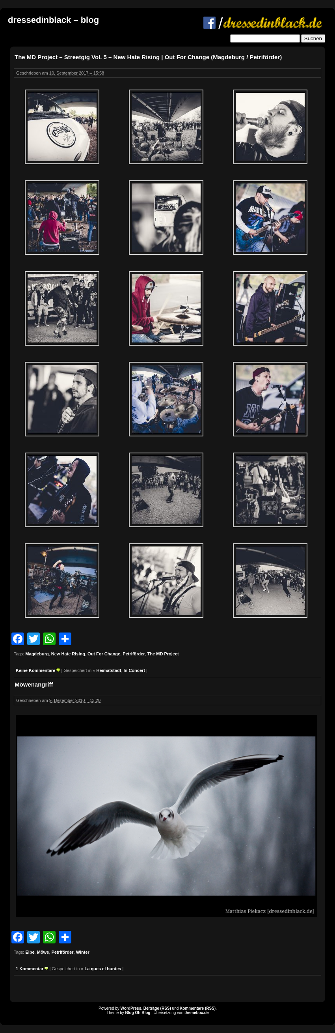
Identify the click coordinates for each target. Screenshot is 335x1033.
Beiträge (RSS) (157, 1008)
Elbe (29, 952)
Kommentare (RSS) (198, 1008)
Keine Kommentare (35, 670)
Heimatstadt (108, 670)
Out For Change (103, 653)
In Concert (134, 670)
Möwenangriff (34, 684)
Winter (82, 952)
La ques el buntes (102, 968)
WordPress (131, 1008)
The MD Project (163, 653)
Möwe (43, 952)
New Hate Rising (68, 653)
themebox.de (196, 1013)
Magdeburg (36, 653)
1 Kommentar (29, 968)
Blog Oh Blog (138, 1013)
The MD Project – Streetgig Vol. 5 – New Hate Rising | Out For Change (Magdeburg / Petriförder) (148, 57)
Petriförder (134, 653)
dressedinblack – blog (53, 20)
